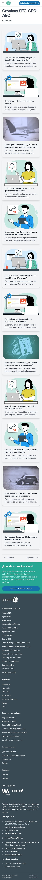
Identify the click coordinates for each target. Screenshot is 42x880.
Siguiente (32, 558)
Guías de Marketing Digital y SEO (14, 729)
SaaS (4, 707)
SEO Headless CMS (9, 672)
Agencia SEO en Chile (10, 628)
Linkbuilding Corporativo (11, 650)
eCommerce (6, 695)
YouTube (5, 778)
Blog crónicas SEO (8, 718)
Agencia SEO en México (11, 624)
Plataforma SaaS (8, 669)
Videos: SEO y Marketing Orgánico (14, 732)
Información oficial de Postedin (13, 755)
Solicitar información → (29, 3)
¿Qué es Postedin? (9, 752)
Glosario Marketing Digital (11, 725)
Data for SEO (6, 639)
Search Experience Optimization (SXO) (16, 646)
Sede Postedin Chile (13, 833)
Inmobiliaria (6, 684)
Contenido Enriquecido (10, 661)
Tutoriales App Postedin (10, 736)
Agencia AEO (6, 617)
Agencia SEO (6, 613)
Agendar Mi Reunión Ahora (21, 588)
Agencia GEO (7, 620)
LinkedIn (5, 775)
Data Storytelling (8, 665)
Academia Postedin (9, 721)
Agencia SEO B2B (8, 632)
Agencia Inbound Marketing (12, 654)
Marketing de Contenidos (11, 658)
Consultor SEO (7, 635)
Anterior (9, 558)
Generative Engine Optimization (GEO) (16, 643)
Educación (6, 692)
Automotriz (6, 688)
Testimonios (6, 759)
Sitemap (5, 763)
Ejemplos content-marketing (12, 740)
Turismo (5, 703)
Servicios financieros (9, 699)
